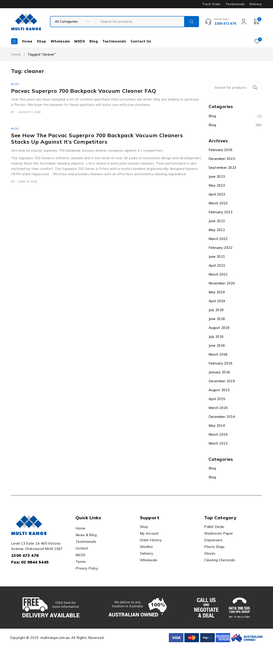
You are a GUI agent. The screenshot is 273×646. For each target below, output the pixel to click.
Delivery (255, 4)
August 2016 (219, 328)
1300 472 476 (25, 555)
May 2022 (217, 230)
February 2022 (220, 248)
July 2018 (216, 310)
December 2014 (222, 417)
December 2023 (222, 159)
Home (16, 54)
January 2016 (219, 372)
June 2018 (217, 319)
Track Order (211, 4)
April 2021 (217, 265)
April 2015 (217, 399)
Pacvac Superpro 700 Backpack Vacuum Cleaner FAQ (83, 90)
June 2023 (217, 176)
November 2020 (222, 283)
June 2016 (217, 345)
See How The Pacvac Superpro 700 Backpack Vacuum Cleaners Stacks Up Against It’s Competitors (97, 138)
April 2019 (217, 301)
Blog (15, 84)
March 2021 (218, 274)
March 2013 (218, 443)
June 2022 (217, 221)
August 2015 (219, 390)
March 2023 (218, 203)
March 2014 (218, 434)
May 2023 (217, 185)
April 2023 (217, 194)
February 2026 (220, 150)
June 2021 (217, 256)
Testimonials (235, 4)
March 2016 (218, 354)
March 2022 (218, 239)
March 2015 (218, 408)
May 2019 (217, 292)
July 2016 (216, 336)
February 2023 (220, 212)
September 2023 (222, 167)
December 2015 (222, 381)
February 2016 (220, 363)
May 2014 (217, 425)
